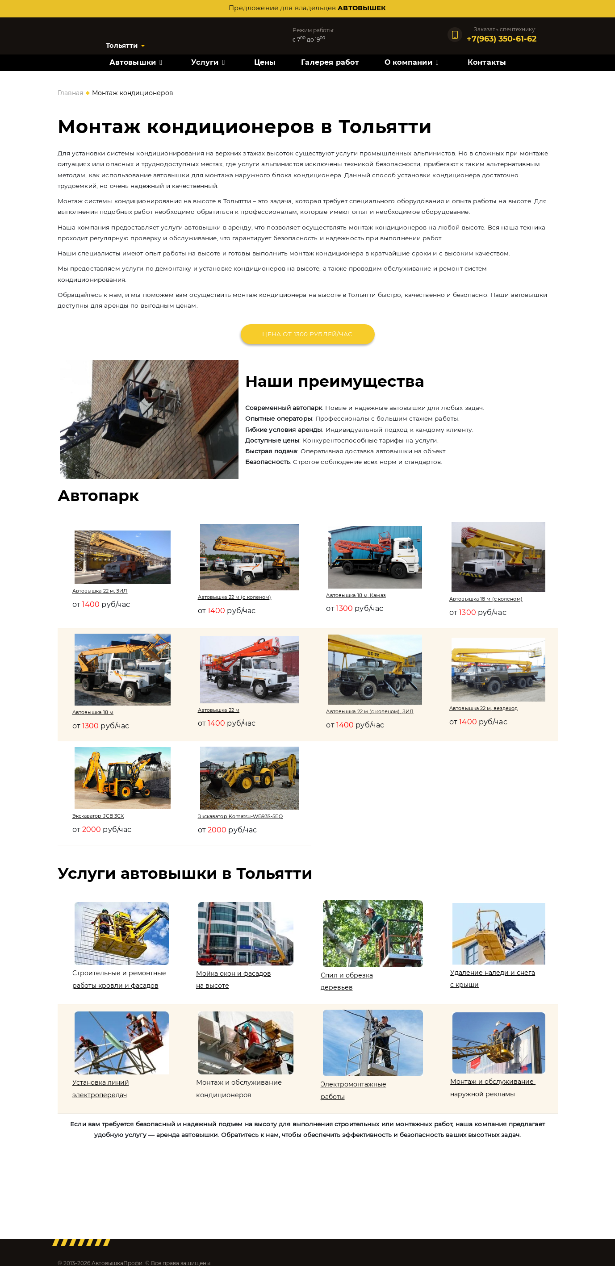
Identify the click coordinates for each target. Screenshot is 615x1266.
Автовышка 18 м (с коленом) (487, 599)
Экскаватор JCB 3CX (99, 816)
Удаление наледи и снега (495, 977)
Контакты (487, 63)
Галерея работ (330, 63)
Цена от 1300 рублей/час (307, 334)
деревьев (336, 992)
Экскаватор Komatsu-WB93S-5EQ (243, 816)
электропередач (100, 1103)
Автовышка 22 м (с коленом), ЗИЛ (372, 711)
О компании (408, 63)
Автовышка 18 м (94, 712)
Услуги (204, 63)
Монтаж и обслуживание (494, 1090)
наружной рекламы (485, 1103)
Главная (70, 93)
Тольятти (126, 46)
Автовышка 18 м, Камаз (357, 595)
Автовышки (132, 63)
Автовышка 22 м (220, 709)
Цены (265, 63)
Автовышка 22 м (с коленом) (236, 597)
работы (332, 1106)
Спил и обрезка (347, 979)
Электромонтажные (354, 1093)
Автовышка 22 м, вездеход (485, 708)
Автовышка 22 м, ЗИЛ (101, 591)
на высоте (214, 990)
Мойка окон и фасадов (236, 977)
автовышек (362, 8)
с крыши (466, 989)
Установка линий (101, 1091)
